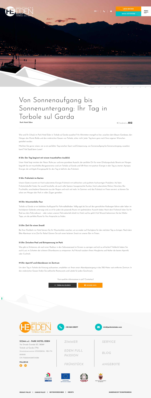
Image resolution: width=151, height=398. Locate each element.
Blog (106, 353)
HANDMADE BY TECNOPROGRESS (120, 392)
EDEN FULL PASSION (73, 353)
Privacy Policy (25, 392)
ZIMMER (71, 342)
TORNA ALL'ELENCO (62, 285)
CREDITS (71, 392)
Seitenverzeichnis (56, 392)
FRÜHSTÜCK (74, 364)
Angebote (111, 364)
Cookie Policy (40, 392)
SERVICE (109, 342)
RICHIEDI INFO (90, 285)
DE (95, 11)
